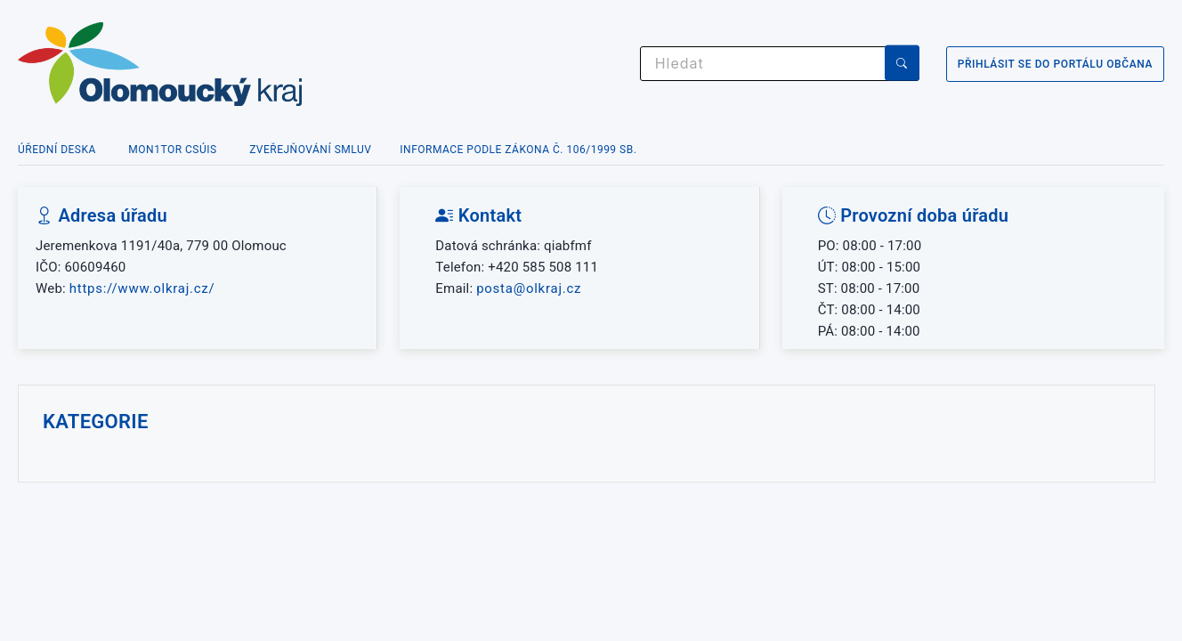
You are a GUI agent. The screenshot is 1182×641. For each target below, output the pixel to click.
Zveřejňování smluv (310, 149)
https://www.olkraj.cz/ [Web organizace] (142, 288)
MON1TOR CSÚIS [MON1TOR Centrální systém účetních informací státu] (172, 149)
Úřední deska (57, 149)
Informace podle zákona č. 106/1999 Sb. (518, 149)
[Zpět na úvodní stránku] (231, 64)
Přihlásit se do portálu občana (1055, 64)
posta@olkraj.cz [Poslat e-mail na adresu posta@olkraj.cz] (528, 288)
